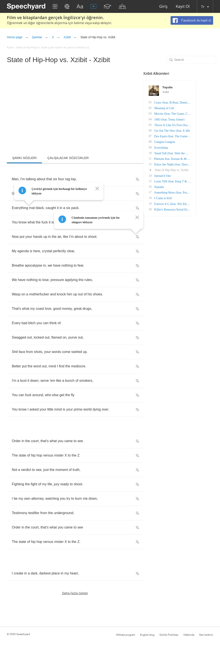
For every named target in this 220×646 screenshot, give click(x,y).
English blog (147, 634)
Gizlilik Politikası (168, 634)
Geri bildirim (206, 634)
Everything (180, 147)
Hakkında (188, 634)
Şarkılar (37, 37)
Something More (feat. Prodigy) (193, 191)
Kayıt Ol (183, 6)
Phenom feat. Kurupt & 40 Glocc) (194, 158)
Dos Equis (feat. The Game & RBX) (196, 135)
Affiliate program (125, 634)
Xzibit (67, 37)
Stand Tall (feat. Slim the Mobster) (195, 152)
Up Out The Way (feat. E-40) (191, 130)
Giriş (163, 6)
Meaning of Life (184, 108)
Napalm (178, 186)
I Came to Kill (182, 197)
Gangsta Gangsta (184, 141)
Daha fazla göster (75, 593)
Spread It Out (182, 175)
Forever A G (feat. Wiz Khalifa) (193, 203)
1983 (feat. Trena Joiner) (189, 119)
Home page (14, 37)
